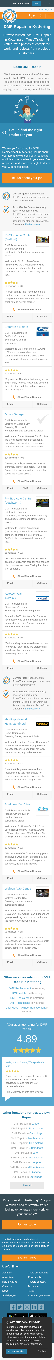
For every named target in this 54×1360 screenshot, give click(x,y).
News (5, 1291)
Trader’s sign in (44, 9)
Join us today (27, 1224)
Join (35, 3)
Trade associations (38, 1272)
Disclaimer (33, 1286)
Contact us (8, 1286)
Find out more (32, 224)
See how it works (27, 1258)
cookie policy (12, 1344)
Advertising (8, 1277)
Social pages (9, 1295)
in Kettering (27, 988)
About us (7, 1272)
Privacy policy (35, 1277)
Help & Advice (9, 1282)
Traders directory (37, 1282)
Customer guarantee (39, 1295)
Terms (31, 1291)
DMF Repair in (27, 1123)
